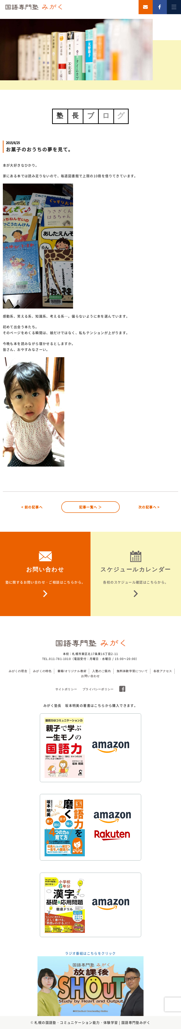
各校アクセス (162, 671)
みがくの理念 (18, 671)
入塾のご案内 (101, 671)
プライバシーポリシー (98, 689)
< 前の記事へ (32, 507)
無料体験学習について (132, 671)
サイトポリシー (66, 689)
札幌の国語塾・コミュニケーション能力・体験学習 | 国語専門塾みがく (92, 1022)
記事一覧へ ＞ (90, 507)
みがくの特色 (42, 671)
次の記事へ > (149, 507)
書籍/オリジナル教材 (72, 671)
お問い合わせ (90, 676)
